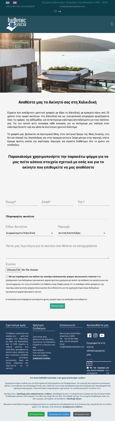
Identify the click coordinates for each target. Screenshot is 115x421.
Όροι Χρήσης (38, 350)
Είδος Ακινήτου (16, 226)
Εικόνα (10, 264)
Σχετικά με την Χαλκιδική (44, 342)
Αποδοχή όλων (36, 414)
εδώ (99, 388)
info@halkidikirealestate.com (72, 6)
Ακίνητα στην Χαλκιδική (43, 339)
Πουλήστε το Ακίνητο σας (44, 345)
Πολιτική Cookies (40, 355)
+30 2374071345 (13, 6)
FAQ (34, 347)
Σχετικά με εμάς (40, 337)
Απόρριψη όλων (82, 414)
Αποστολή (57, 305)
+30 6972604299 (28, 6)
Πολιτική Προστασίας (42, 353)
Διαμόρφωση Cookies (59, 414)
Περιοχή (63, 226)
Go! (89, 363)
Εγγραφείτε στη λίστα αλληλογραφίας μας (96, 349)
